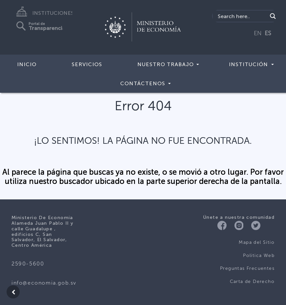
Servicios (87, 64)
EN (258, 33)
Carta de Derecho (252, 281)
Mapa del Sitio (257, 242)
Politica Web (259, 255)
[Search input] (242, 16)
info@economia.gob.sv (44, 283)
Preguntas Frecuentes (247, 268)
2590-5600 (27, 264)
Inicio (26, 64)
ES (268, 33)
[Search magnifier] (272, 16)
